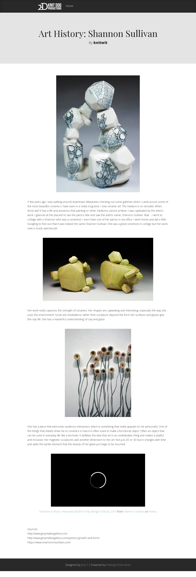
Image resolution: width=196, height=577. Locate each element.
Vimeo (152, 517)
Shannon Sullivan (134, 517)
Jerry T (84, 570)
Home (69, 6)
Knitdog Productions (118, 570)
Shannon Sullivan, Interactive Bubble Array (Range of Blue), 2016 (77, 517)
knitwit (100, 42)
